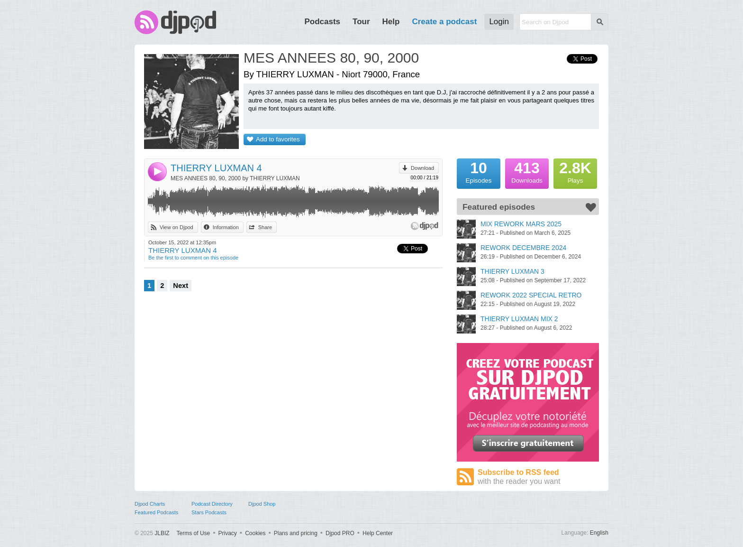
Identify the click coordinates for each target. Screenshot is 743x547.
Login (499, 21)
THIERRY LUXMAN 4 (216, 168)
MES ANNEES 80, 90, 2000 (331, 57)
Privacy (227, 533)
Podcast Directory (212, 504)
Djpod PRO (340, 533)
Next (180, 285)
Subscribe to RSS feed (538, 477)
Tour (361, 21)
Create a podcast (444, 21)
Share (265, 227)
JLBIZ (161, 533)
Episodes (478, 171)
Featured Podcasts (156, 512)
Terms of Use (193, 533)
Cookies (255, 533)
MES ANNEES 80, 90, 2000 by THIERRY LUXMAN (235, 178)
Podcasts (322, 21)
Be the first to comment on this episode (193, 257)
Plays (575, 171)
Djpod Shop (262, 504)
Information (226, 227)
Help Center (377, 533)
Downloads (527, 171)
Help (391, 21)
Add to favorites (278, 139)
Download (422, 168)
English (599, 532)
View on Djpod (176, 227)
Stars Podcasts (209, 512)
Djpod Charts (150, 504)
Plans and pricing (295, 533)
